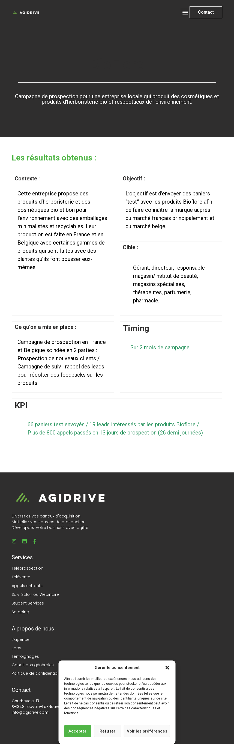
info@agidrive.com (30, 712)
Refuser (107, 731)
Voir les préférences (147, 731)
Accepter (77, 731)
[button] (167, 667)
